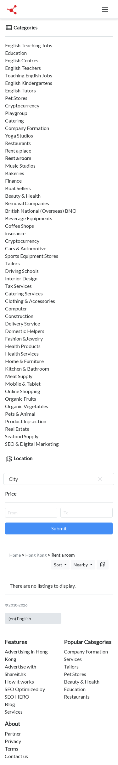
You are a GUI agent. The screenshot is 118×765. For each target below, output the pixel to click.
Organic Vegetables (26, 406)
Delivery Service (22, 323)
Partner (13, 733)
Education (16, 53)
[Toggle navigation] (105, 9)
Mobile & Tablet (23, 384)
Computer (16, 308)
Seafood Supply (21, 436)
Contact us (16, 756)
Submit (59, 528)
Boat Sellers (18, 188)
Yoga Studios (19, 135)
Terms (11, 749)
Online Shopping (22, 391)
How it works (19, 681)
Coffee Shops (19, 226)
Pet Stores (16, 98)
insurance (15, 233)
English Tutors (20, 90)
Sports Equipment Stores (31, 256)
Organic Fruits (20, 399)
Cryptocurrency (22, 105)
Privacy (13, 741)
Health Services (22, 353)
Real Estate (17, 429)
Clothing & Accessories (30, 301)
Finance (13, 181)
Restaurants (18, 143)
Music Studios (20, 166)
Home (15, 555)
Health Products (23, 346)
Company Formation (27, 128)
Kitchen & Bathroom (27, 369)
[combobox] (58, 479)
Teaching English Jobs (28, 75)
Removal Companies (27, 203)
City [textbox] (56, 479)
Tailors (12, 263)
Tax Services (18, 286)
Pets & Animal (20, 414)
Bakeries (14, 173)
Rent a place (18, 151)
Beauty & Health (23, 196)
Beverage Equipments (28, 218)
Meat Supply (18, 376)
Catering (14, 120)
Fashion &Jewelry (24, 338)
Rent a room (18, 158)
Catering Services (24, 293)
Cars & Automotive (25, 248)
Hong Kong (36, 555)
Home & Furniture (24, 361)
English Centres (21, 60)
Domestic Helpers (24, 331)
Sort (58, 564)
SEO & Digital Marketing (32, 444)
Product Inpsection (25, 421)
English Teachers (23, 68)
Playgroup (16, 113)
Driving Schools (22, 271)
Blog (10, 704)
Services (14, 712)
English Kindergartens (28, 83)
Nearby (81, 564)
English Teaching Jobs (28, 45)
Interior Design (21, 278)
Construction (19, 316)
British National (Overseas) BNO (40, 211)
